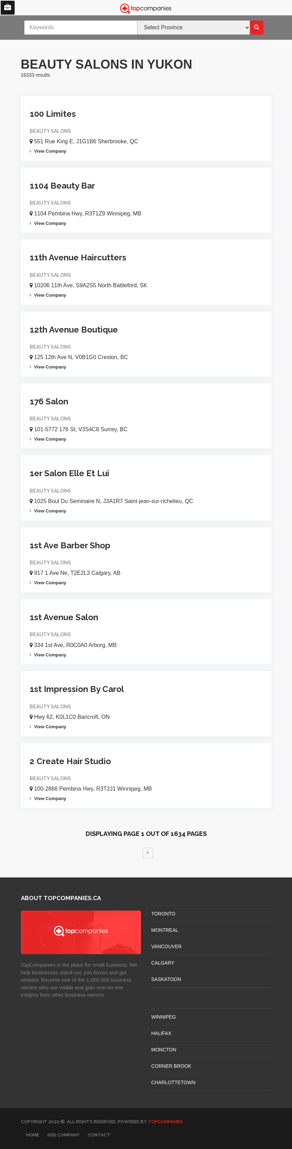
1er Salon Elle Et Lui (69, 473)
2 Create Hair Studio (70, 761)
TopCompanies (165, 1121)
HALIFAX (161, 1033)
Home (32, 1134)
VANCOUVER (166, 946)
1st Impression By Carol (77, 689)
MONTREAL (165, 930)
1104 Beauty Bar (62, 186)
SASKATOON (166, 979)
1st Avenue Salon (64, 617)
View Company (48, 151)
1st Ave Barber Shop (70, 545)
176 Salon (49, 401)
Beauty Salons (50, 131)
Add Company (63, 1134)
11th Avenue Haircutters (78, 257)
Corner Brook (171, 1066)
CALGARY (163, 963)
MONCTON (163, 1049)
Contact (99, 1134)
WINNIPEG (163, 1017)
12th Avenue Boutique (74, 330)
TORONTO (163, 913)
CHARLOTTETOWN (173, 1082)
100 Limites (53, 114)
